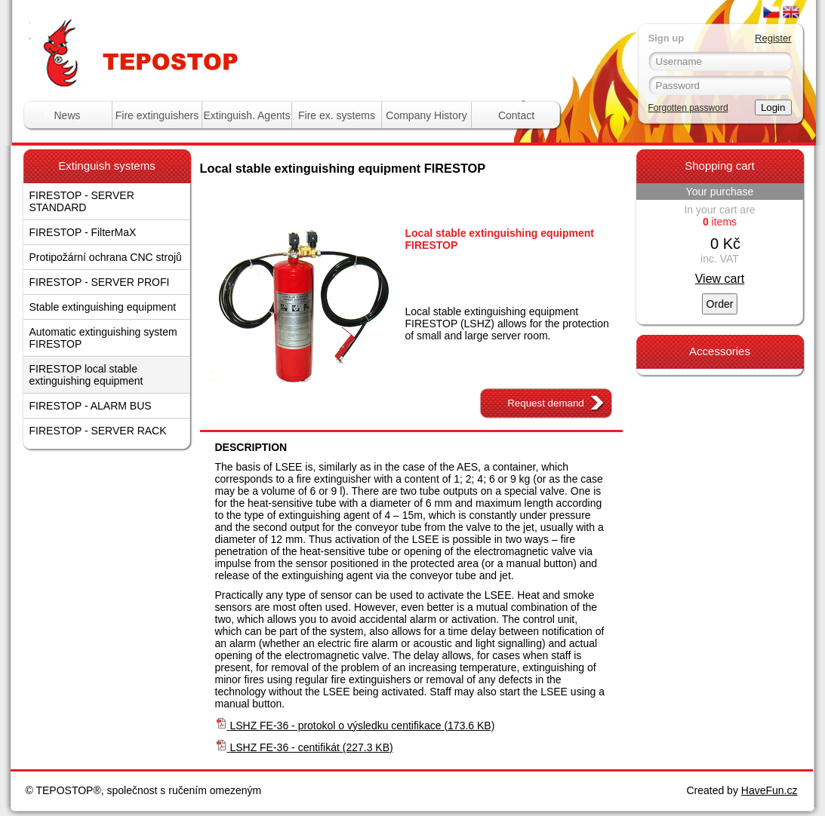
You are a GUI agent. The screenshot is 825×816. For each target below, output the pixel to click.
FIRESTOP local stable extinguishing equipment (86, 375)
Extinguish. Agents (246, 115)
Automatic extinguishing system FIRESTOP (103, 338)
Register (773, 38)
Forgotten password (688, 108)
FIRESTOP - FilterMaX (83, 232)
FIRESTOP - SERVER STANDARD (81, 201)
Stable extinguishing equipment (103, 307)
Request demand (545, 403)
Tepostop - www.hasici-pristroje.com (214, 29)
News (67, 115)
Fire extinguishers (157, 115)
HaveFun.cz (769, 790)
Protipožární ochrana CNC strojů (105, 257)
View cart (720, 278)
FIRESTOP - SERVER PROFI (99, 282)
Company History (426, 115)
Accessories (719, 351)
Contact (516, 115)
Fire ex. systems (336, 115)
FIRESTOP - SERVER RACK (98, 431)
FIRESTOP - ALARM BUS (90, 406)
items (720, 222)
